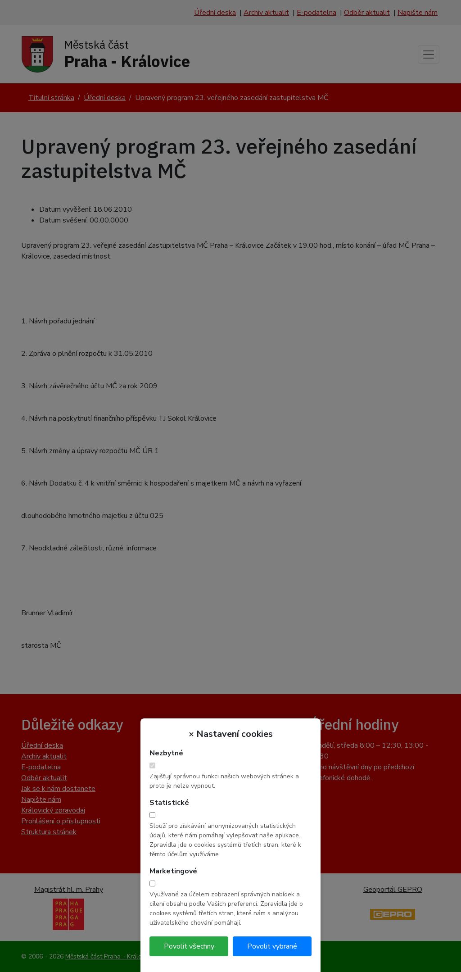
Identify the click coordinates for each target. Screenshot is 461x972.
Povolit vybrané (272, 946)
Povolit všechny (189, 946)
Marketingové (173, 871)
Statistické (169, 803)
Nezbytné (166, 753)
